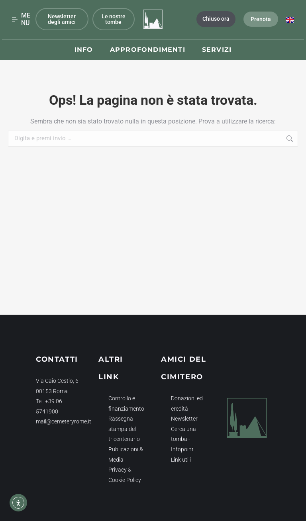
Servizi (216, 49)
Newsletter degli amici (62, 19)
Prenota (261, 19)
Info (84, 49)
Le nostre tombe (114, 19)
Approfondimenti (147, 49)
